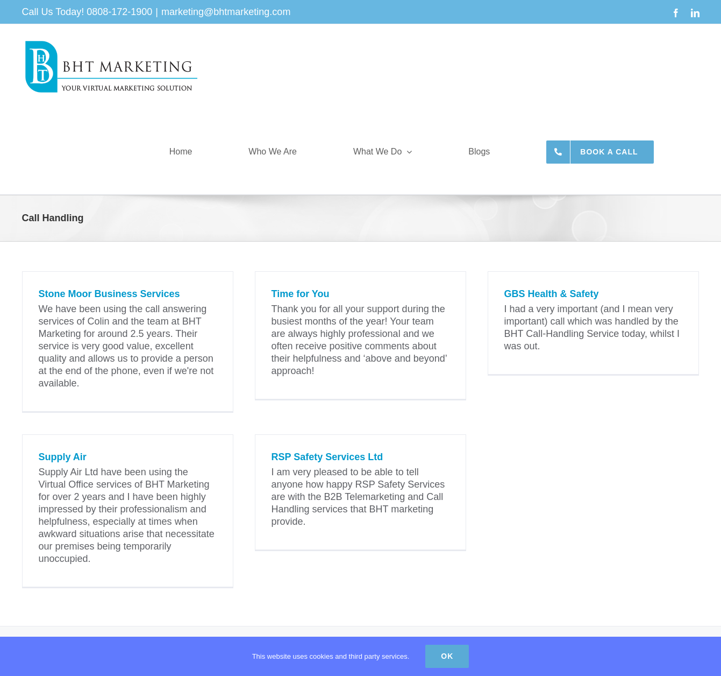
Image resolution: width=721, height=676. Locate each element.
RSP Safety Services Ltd (327, 457)
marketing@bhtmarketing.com (225, 11)
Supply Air (63, 457)
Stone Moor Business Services (109, 293)
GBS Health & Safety (551, 293)
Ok (447, 656)
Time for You (301, 293)
